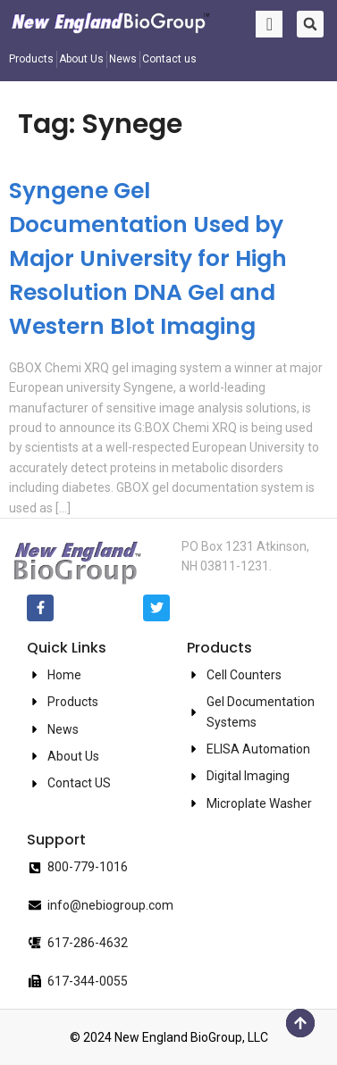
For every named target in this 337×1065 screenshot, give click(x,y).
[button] (310, 24)
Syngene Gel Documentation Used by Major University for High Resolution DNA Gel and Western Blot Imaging (148, 258)
